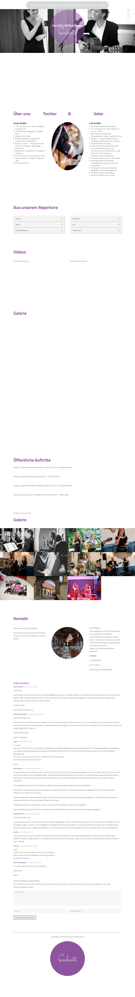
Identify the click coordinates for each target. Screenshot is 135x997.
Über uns (41, 5)
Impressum (70, 936)
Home (33, 5)
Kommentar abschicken (24, 917)
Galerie (93, 5)
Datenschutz (79, 936)
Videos (86, 5)
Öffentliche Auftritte (54, 5)
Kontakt (101, 5)
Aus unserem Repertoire (72, 5)
